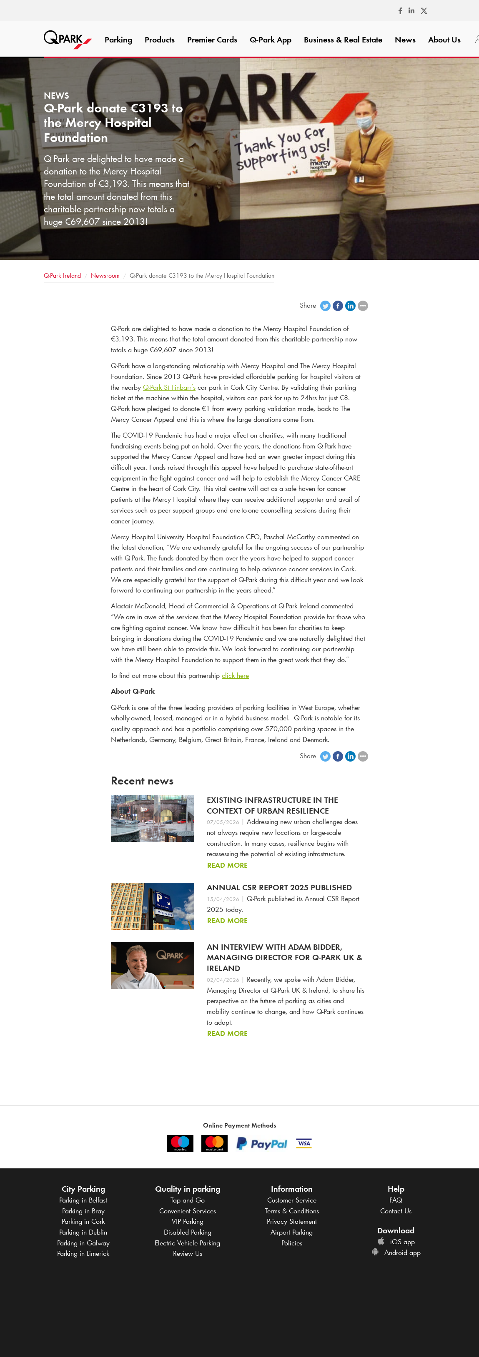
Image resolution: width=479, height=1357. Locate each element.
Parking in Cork (83, 1221)
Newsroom (105, 275)
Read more (227, 865)
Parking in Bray (83, 1210)
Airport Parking (292, 1232)
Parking (118, 40)
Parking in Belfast (83, 1200)
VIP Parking (187, 1221)
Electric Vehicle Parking (187, 1242)
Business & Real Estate (343, 40)
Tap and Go (188, 1200)
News (405, 40)
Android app (396, 1252)
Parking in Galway (83, 1242)
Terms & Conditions (292, 1210)
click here (235, 675)
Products (160, 40)
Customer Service (291, 1200)
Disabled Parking (187, 1232)
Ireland (62, 275)
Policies (291, 1242)
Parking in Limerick (83, 1253)
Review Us (187, 1253)
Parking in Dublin (83, 1232)
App (270, 40)
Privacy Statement (292, 1221)
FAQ (395, 1200)
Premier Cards (212, 40)
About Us (444, 40)
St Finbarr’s (169, 387)
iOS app (396, 1241)
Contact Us (395, 1210)
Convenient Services (187, 1210)
